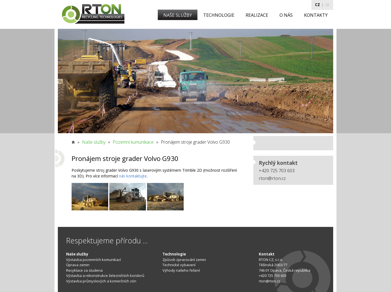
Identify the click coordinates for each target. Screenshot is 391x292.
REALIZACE (257, 15)
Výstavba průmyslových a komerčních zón (101, 281)
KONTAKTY (316, 15)
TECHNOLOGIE (218, 15)
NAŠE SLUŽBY (177, 15)
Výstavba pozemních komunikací (93, 259)
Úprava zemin (77, 264)
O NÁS (286, 15)
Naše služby (93, 142)
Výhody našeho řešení (181, 270)
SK (327, 4)
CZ (317, 4)
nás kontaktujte (133, 176)
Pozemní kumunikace (133, 142)
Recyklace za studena (84, 270)
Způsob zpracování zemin (184, 259)
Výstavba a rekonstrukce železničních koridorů (105, 275)
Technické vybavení (179, 264)
